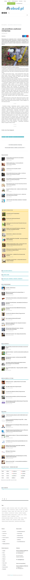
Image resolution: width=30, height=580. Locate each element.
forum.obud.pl (19, 533)
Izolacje (3, 554)
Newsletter (20, 1)
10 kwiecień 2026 (10, 241)
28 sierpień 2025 (10, 251)
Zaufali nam (5, 274)
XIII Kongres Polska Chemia (10, 451)
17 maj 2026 (9, 201)
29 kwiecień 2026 (10, 452)
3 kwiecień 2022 (9, 403)
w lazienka (3, 519)
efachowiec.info (20, 535)
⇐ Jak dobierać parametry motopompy (15, 144)
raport (11, 519)
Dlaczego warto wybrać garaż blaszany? (13, 218)
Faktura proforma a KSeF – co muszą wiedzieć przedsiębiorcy (16, 461)
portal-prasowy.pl (20, 537)
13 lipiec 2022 (9, 383)
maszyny (9, 511)
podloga (22, 519)
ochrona (17, 516)
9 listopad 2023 (9, 310)
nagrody (17, 509)
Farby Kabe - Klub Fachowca (10, 287)
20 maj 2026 (9, 186)
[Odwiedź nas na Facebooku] (2, 13)
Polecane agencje (7, 270)
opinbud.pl (19, 539)
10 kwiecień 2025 (10, 262)
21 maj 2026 (9, 175)
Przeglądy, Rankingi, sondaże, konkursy (12, 278)
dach (22, 514)
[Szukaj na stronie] (8, 12)
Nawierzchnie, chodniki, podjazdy (20, 521)
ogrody (24, 509)
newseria (25, 514)
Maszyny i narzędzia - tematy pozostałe (8, 521)
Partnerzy (4, 535)
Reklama (5, 1)
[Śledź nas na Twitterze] (4, 13)
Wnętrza (3, 558)
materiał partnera (4, 511)
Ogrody (3, 560)
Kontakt (9, 1)
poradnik (20, 509)
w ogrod (8, 516)
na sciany (19, 514)
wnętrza (26, 511)
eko (23, 511)
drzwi (16, 511)
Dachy (3, 552)
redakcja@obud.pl (19, 3)
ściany (8, 509)
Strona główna (4, 24)
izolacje (13, 511)
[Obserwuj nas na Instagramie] (6, 13)
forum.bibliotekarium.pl (21, 541)
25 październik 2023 (10, 335)
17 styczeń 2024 (10, 235)
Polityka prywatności (15, 1)
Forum (25, 1)
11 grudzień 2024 (10, 230)
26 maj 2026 (9, 160)
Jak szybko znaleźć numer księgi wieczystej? (13, 386)
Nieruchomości (5, 567)
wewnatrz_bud (4, 516)
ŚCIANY (3, 550)
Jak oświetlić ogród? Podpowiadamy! (12, 213)
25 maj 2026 (9, 170)
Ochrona (3, 556)
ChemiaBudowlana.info (11, 3)
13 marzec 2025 (9, 319)
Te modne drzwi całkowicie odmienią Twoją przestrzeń (15, 313)
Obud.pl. (11, 575)
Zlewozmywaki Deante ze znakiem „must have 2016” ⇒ (15, 147)
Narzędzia (4, 569)
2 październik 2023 (10, 305)
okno (3, 509)
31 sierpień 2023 (9, 442)
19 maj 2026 (9, 196)
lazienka (19, 519)
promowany (15, 519)
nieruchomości (12, 509)
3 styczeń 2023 (9, 416)
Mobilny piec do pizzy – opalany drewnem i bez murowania (16, 381)
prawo (5, 509)
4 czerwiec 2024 (10, 225)
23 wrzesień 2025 (10, 448)
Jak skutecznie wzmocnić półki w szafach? (13, 168)
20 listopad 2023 (9, 314)
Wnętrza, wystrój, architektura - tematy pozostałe (9, 514)
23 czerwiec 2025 (10, 432)
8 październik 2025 (10, 458)
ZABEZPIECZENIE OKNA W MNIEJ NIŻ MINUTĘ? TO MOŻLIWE (16, 199)
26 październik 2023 (10, 294)
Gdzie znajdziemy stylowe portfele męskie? (13, 318)
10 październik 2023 (10, 330)
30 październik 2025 (10, 462)
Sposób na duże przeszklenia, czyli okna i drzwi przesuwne (16, 396)
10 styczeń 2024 (9, 325)
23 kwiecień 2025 (10, 256)
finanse (18, 511)
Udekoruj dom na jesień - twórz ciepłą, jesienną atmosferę (16, 333)
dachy (27, 509)
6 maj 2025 (9, 289)
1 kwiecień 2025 (9, 422)
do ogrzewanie (13, 516)
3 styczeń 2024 (9, 299)
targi (21, 511)
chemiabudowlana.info (21, 531)
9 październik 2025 (10, 427)
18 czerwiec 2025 (10, 437)
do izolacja (7, 519)
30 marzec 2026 (10, 246)
